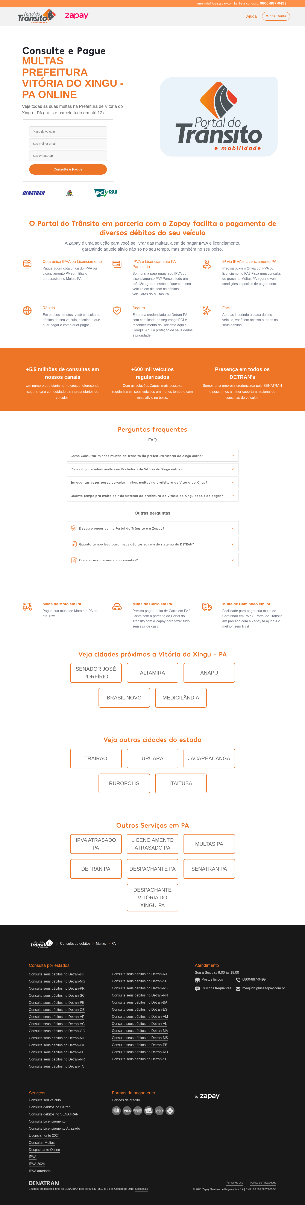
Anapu (209, 673)
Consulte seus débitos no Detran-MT (57, 1038)
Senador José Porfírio (96, 672)
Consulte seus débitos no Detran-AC (57, 1024)
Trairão (95, 758)
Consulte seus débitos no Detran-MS (140, 1038)
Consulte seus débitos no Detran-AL (139, 1023)
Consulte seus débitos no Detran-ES (139, 1009)
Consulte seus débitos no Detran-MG (57, 981)
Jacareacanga (209, 758)
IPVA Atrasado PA (96, 844)
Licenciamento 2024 (44, 1135)
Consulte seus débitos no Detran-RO (140, 1052)
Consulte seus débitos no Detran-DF (57, 974)
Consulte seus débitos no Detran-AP (57, 1017)
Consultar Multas (42, 1142)
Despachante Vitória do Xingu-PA (152, 897)
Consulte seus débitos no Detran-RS (140, 988)
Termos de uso (234, 1182)
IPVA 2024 (37, 1164)
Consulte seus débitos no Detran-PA (56, 1045)
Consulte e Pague (67, 169)
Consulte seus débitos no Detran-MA (140, 1031)
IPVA (32, 1157)
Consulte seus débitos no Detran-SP (139, 981)
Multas (101, 943)
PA (113, 943)
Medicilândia (180, 698)
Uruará (152, 758)
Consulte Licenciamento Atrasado (54, 1128)
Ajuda (251, 16)
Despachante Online (44, 1150)
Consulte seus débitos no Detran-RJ (139, 974)
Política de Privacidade (263, 1182)
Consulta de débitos (75, 943)
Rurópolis (124, 783)
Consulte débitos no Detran (50, 1107)
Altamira (152, 673)
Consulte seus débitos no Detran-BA (139, 1002)
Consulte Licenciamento (47, 1121)
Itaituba (180, 783)
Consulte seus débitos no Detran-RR (57, 1059)
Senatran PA (209, 869)
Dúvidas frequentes (216, 988)
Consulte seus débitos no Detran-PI (56, 1052)
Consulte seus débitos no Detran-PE (57, 1002)
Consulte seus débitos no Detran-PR (57, 988)
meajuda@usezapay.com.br (263, 988)
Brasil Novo (124, 698)
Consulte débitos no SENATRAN (54, 1114)
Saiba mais (141, 1188)
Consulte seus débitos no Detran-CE (57, 1010)
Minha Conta (276, 16)
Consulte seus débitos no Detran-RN (140, 995)
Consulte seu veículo (45, 1100)
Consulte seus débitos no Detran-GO (57, 1031)
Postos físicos (212, 979)
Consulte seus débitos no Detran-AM (140, 1016)
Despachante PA (152, 869)
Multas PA (209, 844)
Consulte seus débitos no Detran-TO (57, 1066)
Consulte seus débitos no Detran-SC (57, 995)
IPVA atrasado (40, 1171)
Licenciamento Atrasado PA (152, 844)
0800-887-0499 (254, 979)
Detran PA (96, 869)
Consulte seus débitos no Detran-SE (139, 1059)
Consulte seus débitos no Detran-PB (139, 1045)
